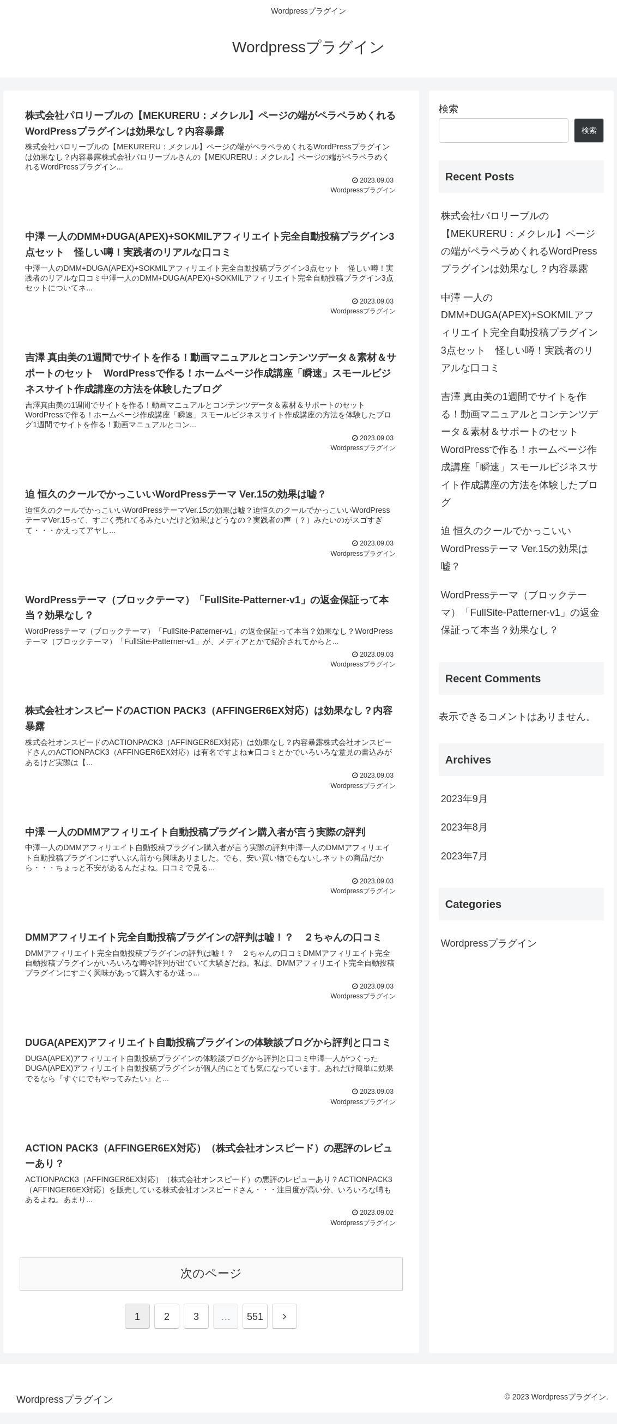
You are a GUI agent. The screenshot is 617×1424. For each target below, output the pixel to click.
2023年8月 (464, 827)
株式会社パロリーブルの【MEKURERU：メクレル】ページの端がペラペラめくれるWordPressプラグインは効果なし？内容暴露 (519, 242)
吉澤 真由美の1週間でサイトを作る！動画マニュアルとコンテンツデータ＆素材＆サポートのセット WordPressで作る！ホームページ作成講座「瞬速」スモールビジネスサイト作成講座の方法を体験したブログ (519, 449)
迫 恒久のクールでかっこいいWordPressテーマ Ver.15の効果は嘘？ (515, 548)
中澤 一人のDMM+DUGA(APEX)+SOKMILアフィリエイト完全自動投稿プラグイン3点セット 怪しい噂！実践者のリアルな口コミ (519, 333)
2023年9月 (464, 798)
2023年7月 (464, 856)
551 (255, 1328)
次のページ (211, 1285)
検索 (448, 109)
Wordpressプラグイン (489, 943)
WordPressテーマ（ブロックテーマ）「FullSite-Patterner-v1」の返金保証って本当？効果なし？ (520, 613)
